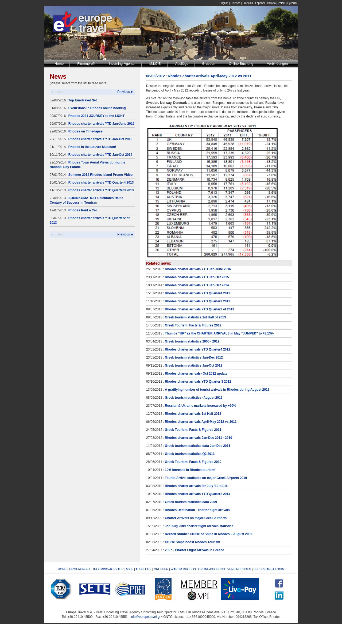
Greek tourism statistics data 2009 (191, 502)
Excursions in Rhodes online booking (97, 108)
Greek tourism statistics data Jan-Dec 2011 (197, 446)
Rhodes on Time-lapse (85, 131)
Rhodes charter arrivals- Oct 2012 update (196, 373)
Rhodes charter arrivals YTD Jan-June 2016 (101, 123)
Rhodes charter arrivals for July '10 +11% (196, 486)
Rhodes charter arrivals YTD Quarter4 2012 (197, 349)
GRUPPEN (161, 569)
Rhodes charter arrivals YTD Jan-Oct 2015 (100, 139)
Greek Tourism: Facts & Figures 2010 (193, 462)
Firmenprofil (86, 64)
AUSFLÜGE (143, 569)
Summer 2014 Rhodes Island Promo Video (100, 175)
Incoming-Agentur (122, 64)
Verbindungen (277, 64)
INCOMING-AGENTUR (108, 569)
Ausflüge (182, 64)
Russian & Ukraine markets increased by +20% (200, 406)
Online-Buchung (241, 64)
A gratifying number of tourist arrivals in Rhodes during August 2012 (217, 389)
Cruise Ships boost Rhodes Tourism (192, 542)
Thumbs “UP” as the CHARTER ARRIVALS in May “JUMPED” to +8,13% (219, 333)
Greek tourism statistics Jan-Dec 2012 (194, 357)
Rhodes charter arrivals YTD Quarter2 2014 (197, 494)
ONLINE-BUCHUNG (211, 569)
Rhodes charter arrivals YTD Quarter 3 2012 (198, 381)
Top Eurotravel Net (82, 100)
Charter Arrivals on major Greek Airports (196, 518)
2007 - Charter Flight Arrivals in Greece (194, 550)
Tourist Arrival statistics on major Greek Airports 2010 (206, 478)
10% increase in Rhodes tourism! (190, 470)
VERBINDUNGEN (239, 569)
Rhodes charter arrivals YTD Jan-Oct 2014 (100, 155)
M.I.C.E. (155, 64)
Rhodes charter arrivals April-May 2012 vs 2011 (200, 422)
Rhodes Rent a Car (82, 210)
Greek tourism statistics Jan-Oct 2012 (193, 365)
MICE (130, 569)
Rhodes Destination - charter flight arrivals (197, 510)
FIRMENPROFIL (80, 569)
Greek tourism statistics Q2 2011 (190, 454)
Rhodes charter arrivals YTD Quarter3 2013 (101, 190)
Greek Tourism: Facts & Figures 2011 (193, 430)
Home (59, 64)
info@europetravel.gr (145, 617)
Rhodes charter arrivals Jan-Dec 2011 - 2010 (198, 438)
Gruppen (208, 64)
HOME (62, 569)
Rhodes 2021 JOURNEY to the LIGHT (96, 116)
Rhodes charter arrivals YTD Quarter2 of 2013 (199, 309)
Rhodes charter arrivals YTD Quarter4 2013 (101, 182)
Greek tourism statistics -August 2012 (193, 397)
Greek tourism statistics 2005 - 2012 (192, 341)
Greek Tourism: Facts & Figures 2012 (193, 325)
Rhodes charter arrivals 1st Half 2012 (193, 414)
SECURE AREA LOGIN (269, 569)
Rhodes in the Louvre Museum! (92, 147)
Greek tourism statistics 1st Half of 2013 (195, 317)
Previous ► (125, 92)
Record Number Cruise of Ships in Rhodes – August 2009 (208, 534)
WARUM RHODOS (183, 569)
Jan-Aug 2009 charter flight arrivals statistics (199, 526)
